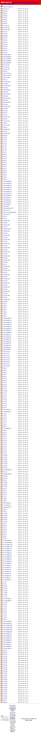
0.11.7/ (5, 48)
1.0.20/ (5, 268)
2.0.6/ (5, 380)
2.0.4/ (5, 376)
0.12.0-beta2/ (7, 56)
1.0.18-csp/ (6, 255)
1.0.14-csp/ (6, 239)
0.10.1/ (5, 13)
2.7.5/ (5, 610)
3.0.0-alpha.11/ (7, 627)
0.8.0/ (5, 154)
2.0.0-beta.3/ (7, 339)
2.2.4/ (5, 422)
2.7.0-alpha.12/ (7, 546)
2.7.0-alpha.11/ (7, 544)
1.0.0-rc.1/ (6, 210)
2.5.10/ (5, 455)
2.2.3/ (5, 419)
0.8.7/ (5, 168)
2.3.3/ (5, 436)
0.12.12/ (5, 91)
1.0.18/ (5, 258)
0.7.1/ (5, 141)
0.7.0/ (5, 139)
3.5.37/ (5, 694)
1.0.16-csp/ (6, 247)
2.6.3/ (5, 525)
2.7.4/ (5, 608)
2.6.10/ (5, 513)
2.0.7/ (5, 382)
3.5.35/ (5, 689)
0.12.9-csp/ (6, 133)
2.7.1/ (5, 583)
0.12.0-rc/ (6, 67)
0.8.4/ (5, 162)
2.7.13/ (5, 592)
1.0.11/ (5, 226)
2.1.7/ (5, 403)
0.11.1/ (5, 33)
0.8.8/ (5, 170)
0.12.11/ (5, 87)
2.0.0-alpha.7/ (7, 330)
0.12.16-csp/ (6, 106)
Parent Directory (8, 6)
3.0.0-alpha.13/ (7, 631)
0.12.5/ (5, 118)
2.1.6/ (5, 401)
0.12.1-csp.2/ (7, 75)
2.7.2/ (5, 604)
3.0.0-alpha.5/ (7, 640)
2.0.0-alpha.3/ (7, 322)
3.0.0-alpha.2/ (7, 633)
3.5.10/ (5, 652)
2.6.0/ (5, 509)
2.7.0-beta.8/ (7, 579)
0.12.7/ (5, 127)
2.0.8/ (5, 384)
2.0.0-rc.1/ (6, 351)
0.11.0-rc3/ (6, 29)
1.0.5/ (5, 307)
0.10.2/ (5, 15)
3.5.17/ (5, 667)
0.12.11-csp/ (6, 85)
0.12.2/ (5, 110)
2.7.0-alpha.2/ (7, 548)
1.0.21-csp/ (6, 270)
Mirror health (28, 720)
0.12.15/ (5, 104)
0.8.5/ (5, 164)
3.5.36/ (5, 691)
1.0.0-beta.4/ (7, 204)
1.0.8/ (5, 314)
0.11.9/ (5, 52)
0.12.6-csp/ (6, 121)
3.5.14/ (5, 660)
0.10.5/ (5, 21)
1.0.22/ (5, 276)
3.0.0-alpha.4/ (7, 637)
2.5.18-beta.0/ (7, 473)
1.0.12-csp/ (6, 231)
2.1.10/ (5, 390)
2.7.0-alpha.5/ (7, 554)
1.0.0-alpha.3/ (7, 185)
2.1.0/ (5, 386)
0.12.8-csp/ (6, 129)
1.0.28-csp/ (6, 299)
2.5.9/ (5, 500)
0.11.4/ (5, 42)
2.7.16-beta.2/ (7, 600)
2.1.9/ (5, 407)
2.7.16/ (5, 602)
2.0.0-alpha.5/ (7, 326)
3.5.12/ (5, 656)
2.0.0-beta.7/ (7, 347)
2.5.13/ (5, 461)
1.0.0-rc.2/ (6, 214)
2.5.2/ (5, 480)
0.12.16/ (5, 108)
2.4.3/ (5, 446)
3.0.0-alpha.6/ (7, 642)
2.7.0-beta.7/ (7, 577)
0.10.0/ (5, 10)
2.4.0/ (5, 440)
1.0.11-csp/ (6, 224)
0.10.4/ (5, 19)
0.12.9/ (5, 135)
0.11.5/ (5, 44)
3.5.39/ (5, 698)
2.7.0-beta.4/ (7, 571)
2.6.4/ (5, 527)
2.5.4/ (5, 490)
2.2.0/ (5, 413)
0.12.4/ (5, 114)
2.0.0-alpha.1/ (7, 318)
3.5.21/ (5, 675)
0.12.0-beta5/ (7, 62)
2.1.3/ (5, 395)
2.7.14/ (5, 594)
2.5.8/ (5, 498)
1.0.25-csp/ (6, 287)
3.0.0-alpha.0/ (7, 621)
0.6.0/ (5, 137)
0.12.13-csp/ (6, 94)
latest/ (5, 702)
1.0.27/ (5, 297)
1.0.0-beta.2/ (7, 199)
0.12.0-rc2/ (6, 69)
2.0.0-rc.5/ (6, 359)
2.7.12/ (5, 590)
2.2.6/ (5, 426)
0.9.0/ (5, 172)
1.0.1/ (5, 218)
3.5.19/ (5, 671)
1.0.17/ (5, 253)
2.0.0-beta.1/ (7, 334)
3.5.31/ (5, 681)
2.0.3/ (5, 374)
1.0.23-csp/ (6, 278)
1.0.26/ (5, 293)
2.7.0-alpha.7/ (7, 559)
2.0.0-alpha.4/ (7, 324)
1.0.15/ (5, 245)
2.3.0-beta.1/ (7, 428)
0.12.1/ (5, 79)
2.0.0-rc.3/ (6, 355)
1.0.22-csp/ (6, 274)
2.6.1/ (5, 511)
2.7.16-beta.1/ (7, 598)
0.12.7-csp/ (6, 125)
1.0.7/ (5, 312)
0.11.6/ (5, 46)
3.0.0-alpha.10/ (7, 625)
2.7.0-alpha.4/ (7, 552)
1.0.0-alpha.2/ (7, 183)
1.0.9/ (5, 316)
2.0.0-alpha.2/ (7, 320)
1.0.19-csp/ (6, 260)
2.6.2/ (5, 523)
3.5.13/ (5, 658)
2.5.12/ (5, 459)
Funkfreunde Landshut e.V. (12, 710)
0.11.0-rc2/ (6, 27)
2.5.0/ (5, 451)
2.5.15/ (5, 465)
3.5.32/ (5, 683)
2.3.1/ (5, 432)
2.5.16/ (5, 467)
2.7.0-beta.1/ (7, 565)
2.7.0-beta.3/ (7, 569)
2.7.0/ (5, 581)
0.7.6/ (5, 152)
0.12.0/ (5, 71)
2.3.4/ (5, 438)
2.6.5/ (5, 530)
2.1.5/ (5, 399)
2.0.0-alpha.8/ (7, 332)
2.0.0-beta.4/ (7, 341)
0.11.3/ (5, 40)
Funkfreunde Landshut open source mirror (19, 2)
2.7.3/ (5, 606)
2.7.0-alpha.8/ (7, 561)
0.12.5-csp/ (6, 116)
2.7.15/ (5, 596)
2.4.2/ (5, 444)
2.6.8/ (5, 536)
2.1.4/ (5, 397)
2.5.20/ (5, 482)
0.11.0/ (5, 31)
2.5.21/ (5, 484)
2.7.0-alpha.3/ (7, 550)
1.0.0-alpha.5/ (7, 189)
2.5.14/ (5, 463)
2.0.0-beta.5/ (7, 343)
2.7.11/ (5, 588)
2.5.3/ (5, 488)
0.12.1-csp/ (6, 77)
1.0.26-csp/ (6, 291)
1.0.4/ (5, 305)
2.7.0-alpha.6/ (7, 556)
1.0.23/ (5, 280)
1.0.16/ (5, 249)
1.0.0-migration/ (8, 208)
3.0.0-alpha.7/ (7, 644)
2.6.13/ (5, 519)
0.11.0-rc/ (6, 25)
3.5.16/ (5, 664)
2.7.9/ (5, 619)
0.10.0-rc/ (6, 8)
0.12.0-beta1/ (7, 54)
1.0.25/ (5, 289)
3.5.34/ (5, 687)
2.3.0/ (5, 430)
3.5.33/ (5, 685)
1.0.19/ (5, 262)
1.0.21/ (5, 272)
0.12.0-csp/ (6, 64)
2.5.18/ (5, 476)
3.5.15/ (5, 662)
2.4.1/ (5, 442)
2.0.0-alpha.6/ (7, 328)
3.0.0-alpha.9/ (7, 648)
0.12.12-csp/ (6, 89)
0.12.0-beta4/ (7, 60)
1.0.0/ (5, 216)
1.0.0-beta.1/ (7, 197)
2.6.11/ (5, 515)
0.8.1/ (5, 156)
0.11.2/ (5, 37)
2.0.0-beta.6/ (7, 345)
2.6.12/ (5, 517)
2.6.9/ (5, 538)
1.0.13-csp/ (6, 235)
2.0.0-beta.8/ (7, 349)
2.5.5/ (5, 492)
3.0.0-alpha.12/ (7, 629)
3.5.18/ (5, 669)
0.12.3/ (5, 112)
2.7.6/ (5, 613)
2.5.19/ (5, 478)
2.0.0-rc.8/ (6, 365)
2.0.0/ (5, 368)
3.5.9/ (5, 700)
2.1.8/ (5, 405)
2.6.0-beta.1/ (7, 503)
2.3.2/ (5, 434)
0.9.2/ (5, 177)
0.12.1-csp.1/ (7, 73)
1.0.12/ (5, 233)
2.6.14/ (5, 521)
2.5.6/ (5, 494)
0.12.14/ (5, 100)
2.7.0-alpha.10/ (7, 542)
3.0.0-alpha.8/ (7, 646)
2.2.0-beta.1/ (7, 409)
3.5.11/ (5, 654)
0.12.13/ (5, 96)
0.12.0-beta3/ (7, 58)
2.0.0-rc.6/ (6, 361)
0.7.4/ (5, 148)
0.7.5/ (5, 150)
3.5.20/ (5, 673)
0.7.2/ (5, 143)
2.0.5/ (5, 378)
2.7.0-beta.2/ (7, 567)
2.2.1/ (5, 415)
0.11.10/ (5, 35)
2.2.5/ (5, 424)
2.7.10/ (5, 586)
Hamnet (13, 717)
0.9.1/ (5, 175)
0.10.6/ (5, 23)
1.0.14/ (5, 241)
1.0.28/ (5, 301)
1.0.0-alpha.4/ (7, 187)
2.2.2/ (5, 417)
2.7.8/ (5, 617)
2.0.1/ (5, 370)
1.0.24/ (5, 285)
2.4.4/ (5, 449)
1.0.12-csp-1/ (7, 228)
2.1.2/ (5, 392)
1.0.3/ (5, 303)
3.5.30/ (5, 679)
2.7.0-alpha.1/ (7, 540)
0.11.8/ (5, 50)
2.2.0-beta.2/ (7, 411)
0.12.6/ (5, 123)
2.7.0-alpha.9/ (7, 563)
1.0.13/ (5, 237)
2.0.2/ (5, 372)
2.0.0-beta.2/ (7, 336)
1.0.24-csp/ (6, 282)
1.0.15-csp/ (6, 243)
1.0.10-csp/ (6, 220)
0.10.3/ (5, 17)
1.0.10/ (5, 222)
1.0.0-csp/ (6, 206)
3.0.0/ (5, 650)
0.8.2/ (5, 158)
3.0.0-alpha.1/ (7, 623)
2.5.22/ (5, 486)
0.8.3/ (5, 160)
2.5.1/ (5, 453)
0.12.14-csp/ (6, 98)
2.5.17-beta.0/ (7, 469)
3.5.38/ (5, 696)
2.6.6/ (5, 532)
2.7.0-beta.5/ (7, 573)
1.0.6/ (5, 309)
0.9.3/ (5, 179)
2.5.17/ (5, 471)
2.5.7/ (5, 496)
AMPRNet (12, 718)
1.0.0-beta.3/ (7, 201)
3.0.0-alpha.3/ (7, 635)
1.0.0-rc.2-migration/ (9, 212)
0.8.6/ (5, 166)
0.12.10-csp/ (6, 81)
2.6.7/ (5, 534)
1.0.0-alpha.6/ (7, 191)
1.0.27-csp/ (6, 295)
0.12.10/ (5, 83)
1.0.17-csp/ (6, 251)
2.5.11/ (5, 457)
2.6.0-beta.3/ (7, 507)
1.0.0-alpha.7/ (7, 193)
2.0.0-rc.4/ (6, 357)
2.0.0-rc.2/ (6, 353)
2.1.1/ (5, 388)
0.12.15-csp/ (6, 102)
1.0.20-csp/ (6, 266)
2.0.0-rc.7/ (6, 363)
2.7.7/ (5, 615)
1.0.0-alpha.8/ (7, 195)
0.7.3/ (5, 145)
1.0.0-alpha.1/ (7, 181)
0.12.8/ (5, 131)
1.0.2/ (5, 264)
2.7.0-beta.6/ (7, 575)
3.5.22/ (5, 677)
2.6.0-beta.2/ (7, 505)
